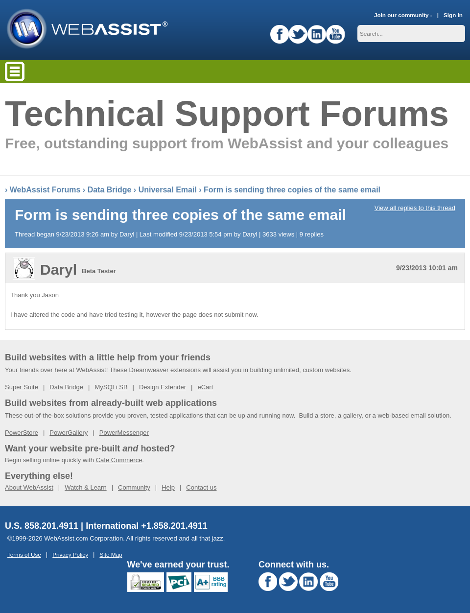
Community (134, 487)
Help (168, 487)
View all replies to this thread (415, 208)
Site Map (110, 554)
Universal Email (168, 190)
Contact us (201, 487)
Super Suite (21, 387)
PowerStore (21, 432)
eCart (205, 387)
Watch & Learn (86, 487)
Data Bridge (110, 190)
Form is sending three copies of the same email (292, 190)
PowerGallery (68, 432)
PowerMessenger (124, 432)
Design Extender (162, 387)
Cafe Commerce (119, 460)
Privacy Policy (70, 554)
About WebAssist (29, 487)
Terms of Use (24, 554)
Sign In (453, 15)
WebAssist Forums (45, 190)
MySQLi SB (110, 387)
